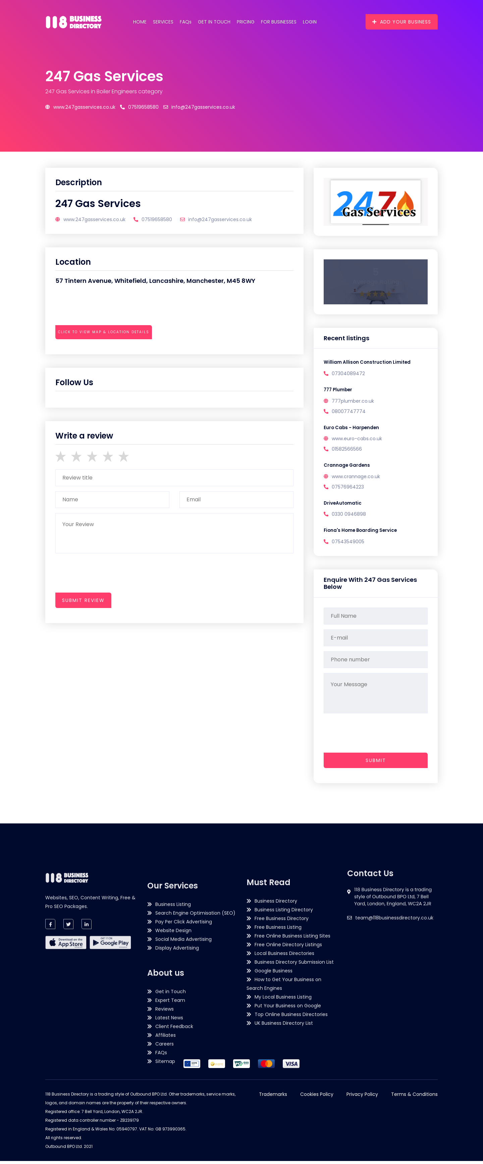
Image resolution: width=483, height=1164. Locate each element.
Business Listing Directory (284, 1033)
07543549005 (348, 544)
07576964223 (348, 488)
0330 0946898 (349, 516)
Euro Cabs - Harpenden (352, 428)
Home (140, 21)
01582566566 (347, 450)
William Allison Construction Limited (368, 362)
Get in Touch (214, 21)
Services (163, 21)
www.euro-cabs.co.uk (357, 440)
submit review (83, 600)
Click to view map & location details (103, 332)
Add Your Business (401, 21)
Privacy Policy (362, 1097)
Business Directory (276, 1025)
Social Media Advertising (183, 1091)
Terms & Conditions (414, 1097)
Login (310, 21)
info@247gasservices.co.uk (199, 107)
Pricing (246, 21)
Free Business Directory (282, 1042)
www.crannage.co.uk (356, 478)
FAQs (186, 21)
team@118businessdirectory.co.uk (394, 963)
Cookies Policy (316, 1097)
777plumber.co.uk (353, 401)
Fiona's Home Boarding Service (362, 533)
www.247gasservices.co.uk (80, 107)
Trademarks (273, 1097)
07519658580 (139, 107)
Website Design (173, 1082)
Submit (376, 763)
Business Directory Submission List (294, 1086)
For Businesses (279, 21)
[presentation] (106, 350)
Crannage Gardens (347, 467)
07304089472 (348, 373)
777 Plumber (339, 390)
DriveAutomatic (343, 505)
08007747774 (349, 412)
